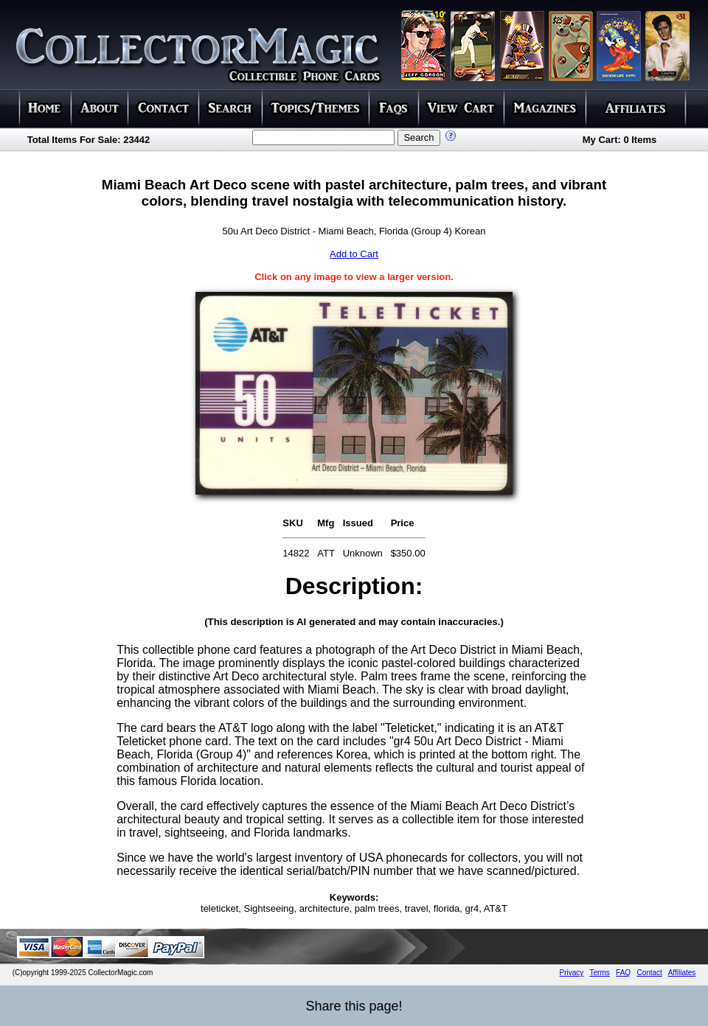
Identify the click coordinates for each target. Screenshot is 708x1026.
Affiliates (682, 973)
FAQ (623, 973)
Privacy (572, 973)
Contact (649, 973)
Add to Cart (354, 253)
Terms (600, 973)
